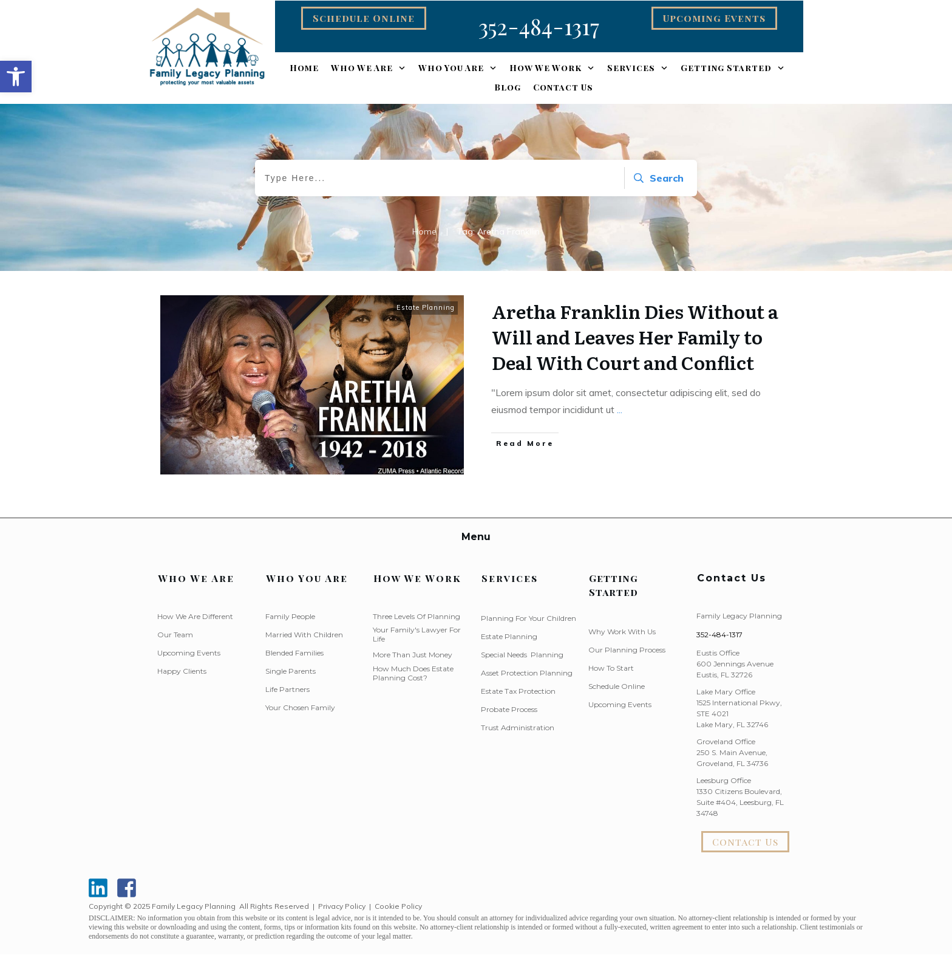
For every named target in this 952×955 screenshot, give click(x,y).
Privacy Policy (341, 906)
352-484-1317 (719, 634)
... (619, 409)
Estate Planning (425, 307)
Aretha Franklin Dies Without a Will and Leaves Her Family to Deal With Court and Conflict (635, 336)
